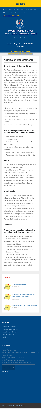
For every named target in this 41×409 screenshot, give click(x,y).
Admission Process (9, 327)
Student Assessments (10, 329)
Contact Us (23, 38)
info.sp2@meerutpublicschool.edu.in (16, 13)
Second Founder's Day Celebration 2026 (24, 305)
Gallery (5, 337)
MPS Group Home (31, 10)
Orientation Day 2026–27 (19, 284)
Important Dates (8, 334)
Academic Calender (10, 332)
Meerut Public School (19, 406)
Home (16, 38)
